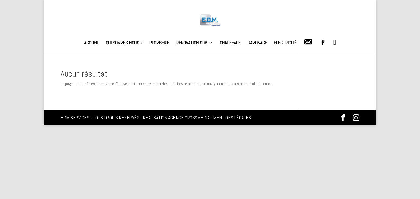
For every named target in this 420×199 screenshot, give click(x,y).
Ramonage (257, 43)
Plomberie (159, 43)
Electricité (285, 43)
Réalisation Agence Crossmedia (176, 117)
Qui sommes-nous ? (124, 43)
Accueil (91, 43)
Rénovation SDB (191, 43)
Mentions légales (232, 117)
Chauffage (230, 43)
